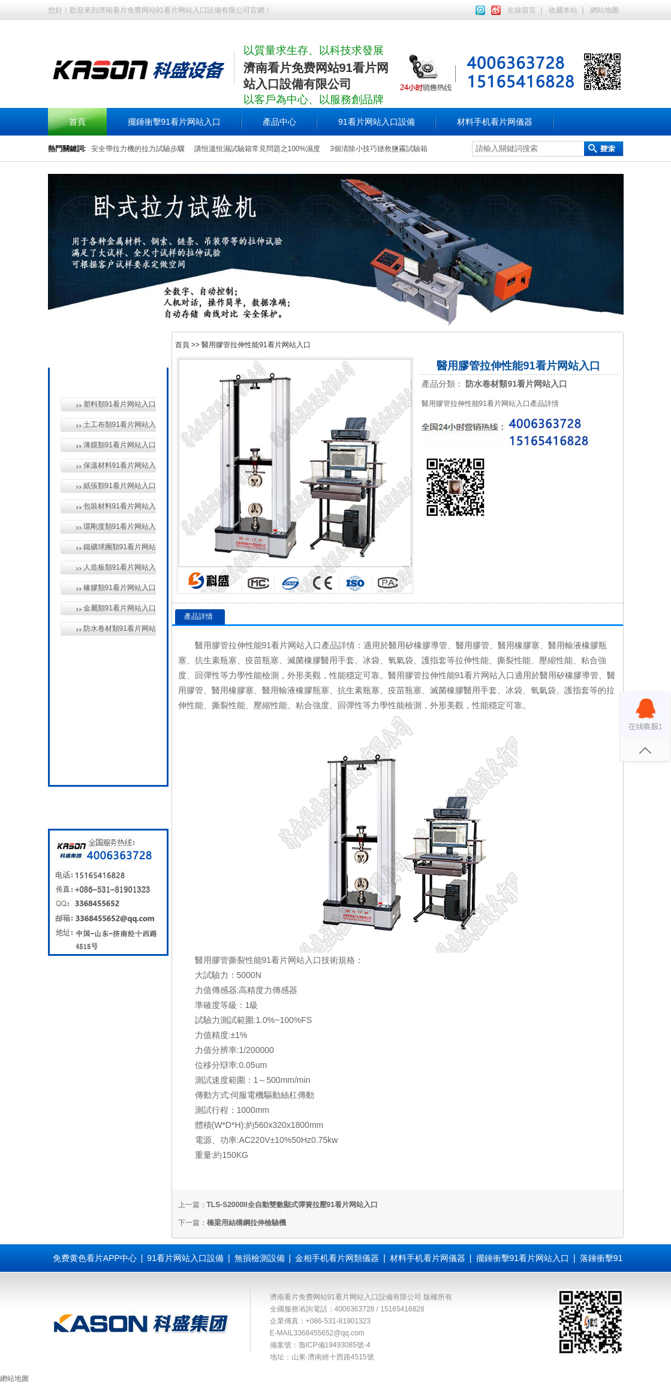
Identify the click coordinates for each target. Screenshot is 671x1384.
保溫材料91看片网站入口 (119, 465)
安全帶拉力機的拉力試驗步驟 (138, 149)
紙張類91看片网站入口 (119, 486)
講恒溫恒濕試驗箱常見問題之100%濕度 (257, 149)
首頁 (77, 122)
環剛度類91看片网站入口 (119, 526)
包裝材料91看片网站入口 (119, 506)
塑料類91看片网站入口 (119, 404)
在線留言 (521, 10)
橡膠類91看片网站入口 (119, 587)
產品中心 (279, 122)
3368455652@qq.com (329, 1333)
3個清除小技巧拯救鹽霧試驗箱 (379, 149)
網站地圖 (604, 10)
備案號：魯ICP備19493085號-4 (320, 1345)
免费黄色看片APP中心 (95, 1258)
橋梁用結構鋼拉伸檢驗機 (246, 1222)
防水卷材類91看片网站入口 (119, 628)
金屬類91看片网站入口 (119, 608)
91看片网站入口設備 (376, 122)
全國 (88, 763)
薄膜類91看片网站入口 (119, 445)
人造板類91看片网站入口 (119, 567)
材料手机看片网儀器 (494, 122)
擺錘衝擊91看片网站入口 (174, 122)
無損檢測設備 (105, 680)
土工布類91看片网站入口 (119, 424)
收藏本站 (563, 10)
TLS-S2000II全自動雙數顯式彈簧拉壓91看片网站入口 (292, 1205)
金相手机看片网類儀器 (337, 1258)
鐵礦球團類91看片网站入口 (119, 547)
